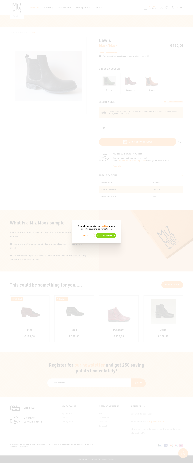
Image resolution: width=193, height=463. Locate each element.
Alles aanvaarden (106, 235)
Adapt (86, 235)
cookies (104, 226)
